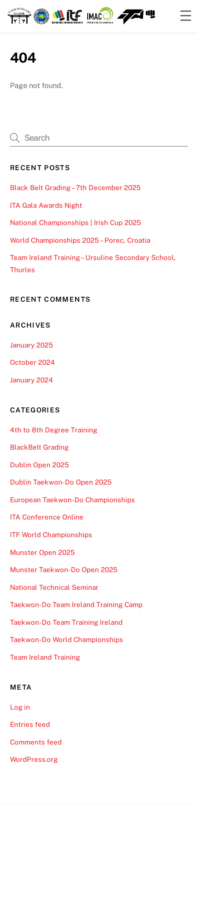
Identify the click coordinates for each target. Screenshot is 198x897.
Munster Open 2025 (42, 552)
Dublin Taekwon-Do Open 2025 (61, 482)
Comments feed (36, 742)
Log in (20, 707)
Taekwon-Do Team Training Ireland (66, 622)
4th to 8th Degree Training (53, 430)
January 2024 (31, 380)
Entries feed (30, 724)
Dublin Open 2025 (39, 465)
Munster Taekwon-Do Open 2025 (64, 569)
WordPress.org (34, 759)
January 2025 (31, 345)
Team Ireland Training (45, 657)
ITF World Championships (51, 535)
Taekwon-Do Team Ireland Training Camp (76, 604)
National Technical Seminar (54, 587)
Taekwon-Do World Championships (66, 639)
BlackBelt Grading (39, 447)
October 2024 (32, 362)
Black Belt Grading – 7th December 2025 (75, 187)
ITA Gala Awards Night (46, 205)
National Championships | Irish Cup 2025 (75, 222)
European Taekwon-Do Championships (72, 500)
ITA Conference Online (47, 517)
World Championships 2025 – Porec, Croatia (80, 240)
